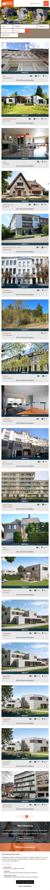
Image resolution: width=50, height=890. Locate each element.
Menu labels (46, 3)
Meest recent (6, 35)
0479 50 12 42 (36, 3)
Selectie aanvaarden (25, 886)
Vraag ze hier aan (25, 838)
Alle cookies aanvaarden (25, 882)
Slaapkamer (42, 26)
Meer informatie (6, 864)
